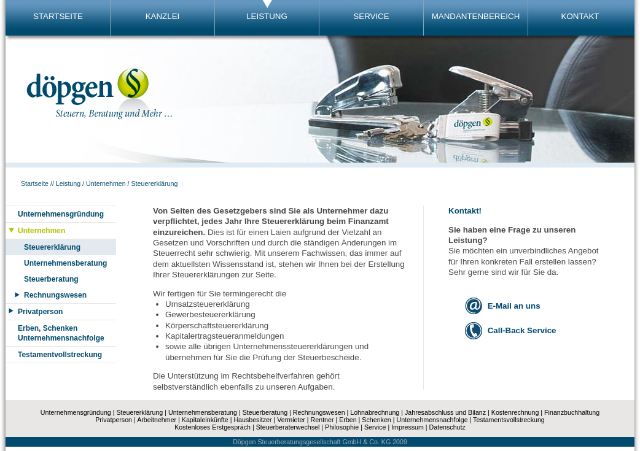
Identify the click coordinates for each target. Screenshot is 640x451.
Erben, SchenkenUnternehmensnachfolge (61, 333)
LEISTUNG (266, 16)
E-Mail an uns (514, 305)
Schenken (376, 419)
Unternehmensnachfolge (431, 419)
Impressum (407, 427)
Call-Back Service (522, 330)
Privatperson (40, 311)
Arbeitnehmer (156, 419)
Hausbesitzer (252, 419)
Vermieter (291, 419)
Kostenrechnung (515, 412)
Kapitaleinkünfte (205, 419)
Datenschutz (447, 427)
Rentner (322, 419)
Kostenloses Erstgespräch (212, 427)
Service (375, 427)
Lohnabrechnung (374, 412)
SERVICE (371, 16)
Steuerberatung (51, 279)
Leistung (68, 183)
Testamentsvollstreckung (509, 419)
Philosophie (342, 427)
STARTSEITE (58, 16)
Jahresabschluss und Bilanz (445, 412)
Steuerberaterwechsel (288, 427)
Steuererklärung (154, 183)
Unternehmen (106, 183)
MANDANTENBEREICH (476, 16)
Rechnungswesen (55, 295)
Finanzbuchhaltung (571, 412)
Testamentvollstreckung (60, 354)
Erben (347, 419)
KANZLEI (163, 16)
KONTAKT (580, 16)
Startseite (35, 183)
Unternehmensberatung (65, 263)
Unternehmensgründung (61, 214)
